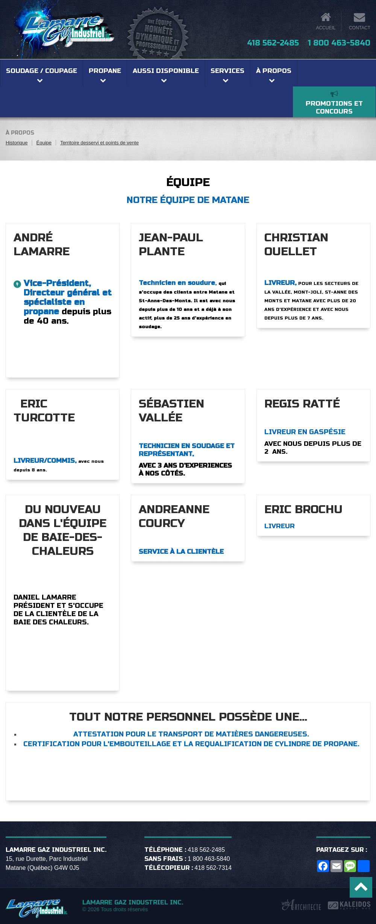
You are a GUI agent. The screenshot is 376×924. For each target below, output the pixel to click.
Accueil (325, 27)
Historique (17, 142)
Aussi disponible (166, 71)
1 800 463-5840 (339, 43)
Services (227, 71)
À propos (273, 71)
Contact (359, 27)
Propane (105, 71)
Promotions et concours (334, 107)
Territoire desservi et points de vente (99, 142)
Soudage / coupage (41, 71)
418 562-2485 (273, 43)
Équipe (44, 142)
